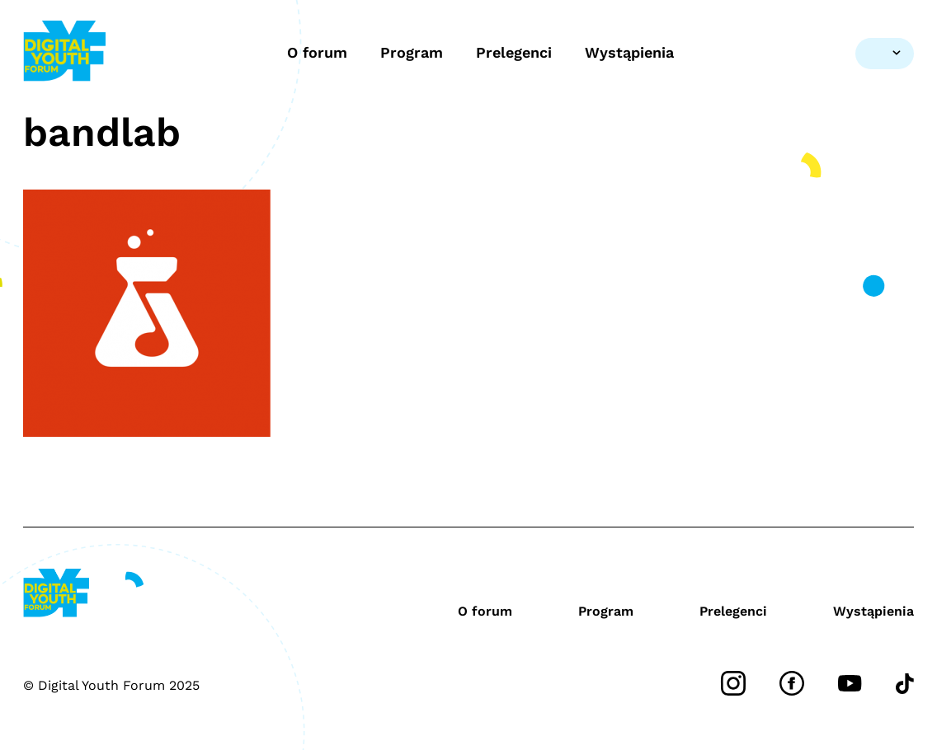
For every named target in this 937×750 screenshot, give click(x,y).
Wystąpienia (629, 52)
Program (411, 52)
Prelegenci (514, 52)
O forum (317, 52)
